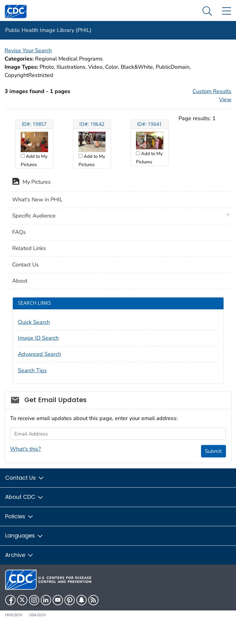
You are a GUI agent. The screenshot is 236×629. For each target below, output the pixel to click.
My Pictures (31, 182)
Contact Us (25, 264)
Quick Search (34, 322)
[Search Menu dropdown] (207, 11)
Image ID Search (38, 338)
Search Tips (32, 370)
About (19, 280)
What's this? (25, 449)
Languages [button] (24, 535)
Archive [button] (19, 555)
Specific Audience (34, 215)
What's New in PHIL (37, 199)
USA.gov (37, 615)
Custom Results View (212, 95)
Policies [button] (19, 516)
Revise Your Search (28, 50)
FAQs (19, 232)
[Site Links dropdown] (226, 11)
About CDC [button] (24, 497)
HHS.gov (13, 615)
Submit (213, 451)
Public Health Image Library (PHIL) (48, 30)
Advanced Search (39, 354)
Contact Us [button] (24, 477)
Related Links (29, 248)
